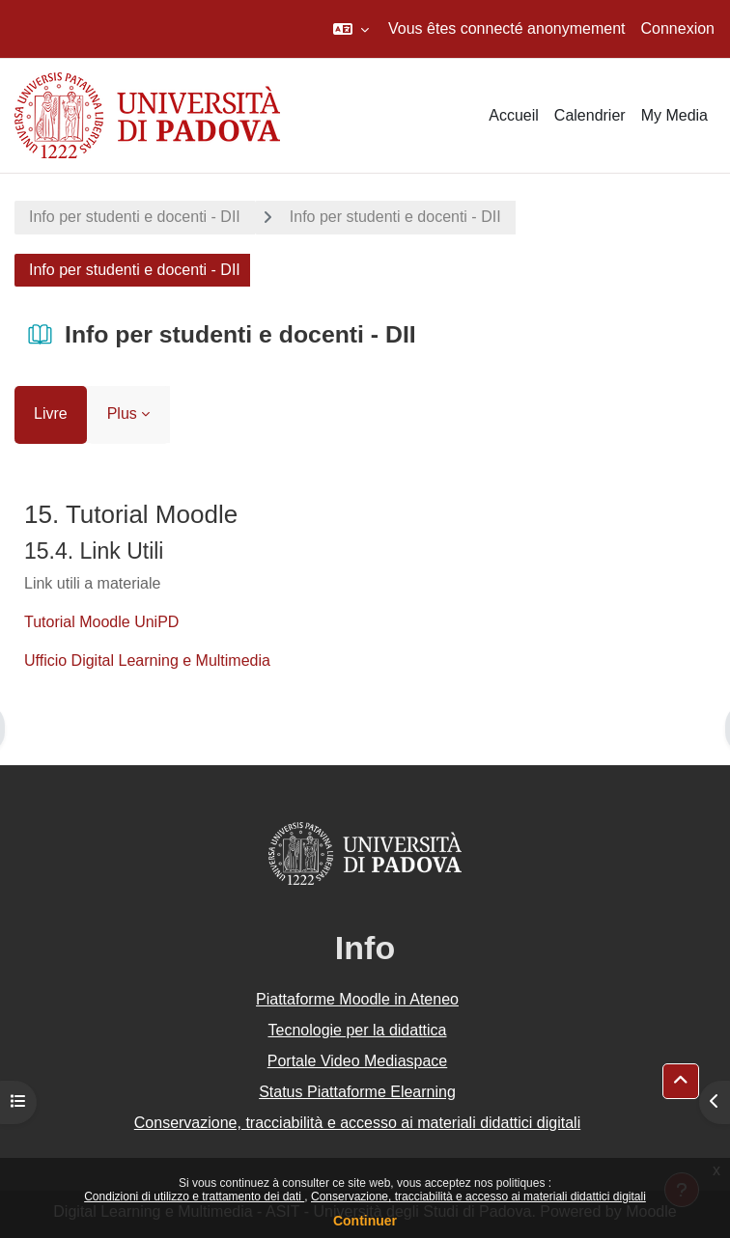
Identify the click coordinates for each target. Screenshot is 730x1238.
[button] (351, 29)
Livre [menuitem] (51, 413)
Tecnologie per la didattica (356, 1030)
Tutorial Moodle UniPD (101, 622)
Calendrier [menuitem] (590, 115)
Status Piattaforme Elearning (357, 1092)
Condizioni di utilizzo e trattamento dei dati (194, 1196)
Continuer (365, 1220)
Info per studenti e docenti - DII (134, 216)
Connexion (678, 28)
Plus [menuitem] (122, 413)
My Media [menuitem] (674, 115)
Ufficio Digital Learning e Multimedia (147, 660)
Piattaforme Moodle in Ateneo (357, 999)
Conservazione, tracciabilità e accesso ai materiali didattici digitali (478, 1196)
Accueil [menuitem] (514, 115)
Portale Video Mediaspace (357, 1061)
